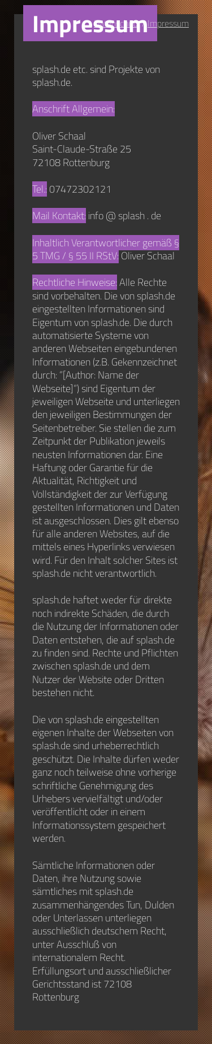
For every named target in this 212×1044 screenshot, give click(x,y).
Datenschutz (117, 23)
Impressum (168, 23)
